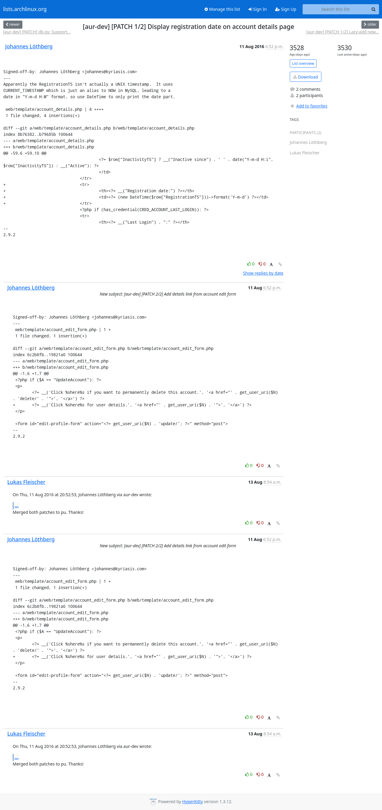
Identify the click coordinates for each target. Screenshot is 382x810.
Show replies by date (263, 273)
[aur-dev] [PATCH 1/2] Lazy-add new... (342, 32)
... (17, 505)
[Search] (373, 9)
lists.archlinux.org (25, 9)
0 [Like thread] (251, 264)
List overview (303, 63)
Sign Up (285, 9)
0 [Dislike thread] (262, 264)
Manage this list (222, 9)
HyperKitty (192, 801)
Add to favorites (308, 106)
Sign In (258, 9)
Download (305, 77)
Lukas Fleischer (26, 481)
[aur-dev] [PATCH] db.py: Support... (37, 32)
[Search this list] (336, 9)
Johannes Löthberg (29, 46)
